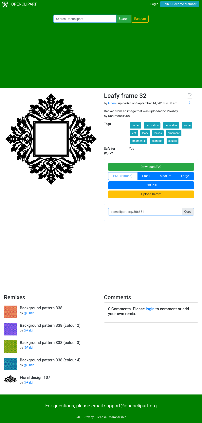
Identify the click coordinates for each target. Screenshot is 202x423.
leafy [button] (145, 133)
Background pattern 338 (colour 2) (50, 325)
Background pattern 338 (41, 308)
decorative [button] (171, 125)
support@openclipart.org (130, 406)
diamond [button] (157, 140)
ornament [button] (174, 133)
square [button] (172, 140)
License (101, 417)
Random (140, 19)
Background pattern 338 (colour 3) (50, 342)
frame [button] (187, 125)
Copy (187, 211)
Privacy (88, 417)
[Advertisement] (101, 55)
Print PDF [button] (151, 185)
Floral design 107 (35, 377)
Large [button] (185, 176)
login (150, 309)
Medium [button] (165, 176)
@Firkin (29, 313)
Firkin (112, 103)
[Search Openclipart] (84, 19)
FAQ (79, 417)
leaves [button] (158, 133)
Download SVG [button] (150, 167)
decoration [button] (151, 125)
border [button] (136, 125)
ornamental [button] (139, 140)
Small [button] (146, 176)
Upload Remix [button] (151, 194)
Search (123, 19)
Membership (117, 417)
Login (154, 4)
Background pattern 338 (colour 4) (50, 360)
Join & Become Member (179, 4)
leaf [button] (134, 133)
